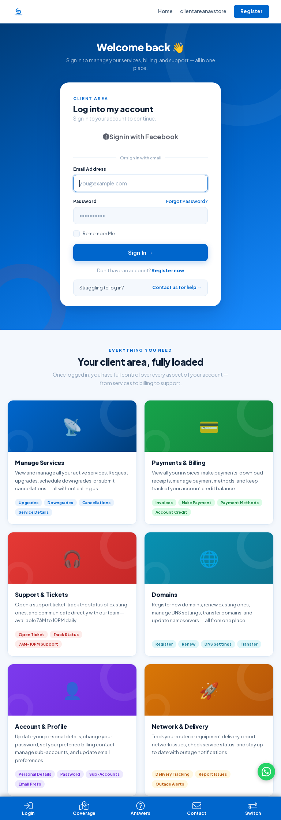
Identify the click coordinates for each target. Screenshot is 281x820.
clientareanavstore (203, 11)
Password (85, 201)
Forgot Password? (187, 201)
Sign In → (140, 252)
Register (251, 11)
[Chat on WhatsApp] (266, 771)
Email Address (89, 169)
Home (165, 11)
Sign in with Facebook (140, 137)
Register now (167, 270)
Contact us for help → (177, 287)
